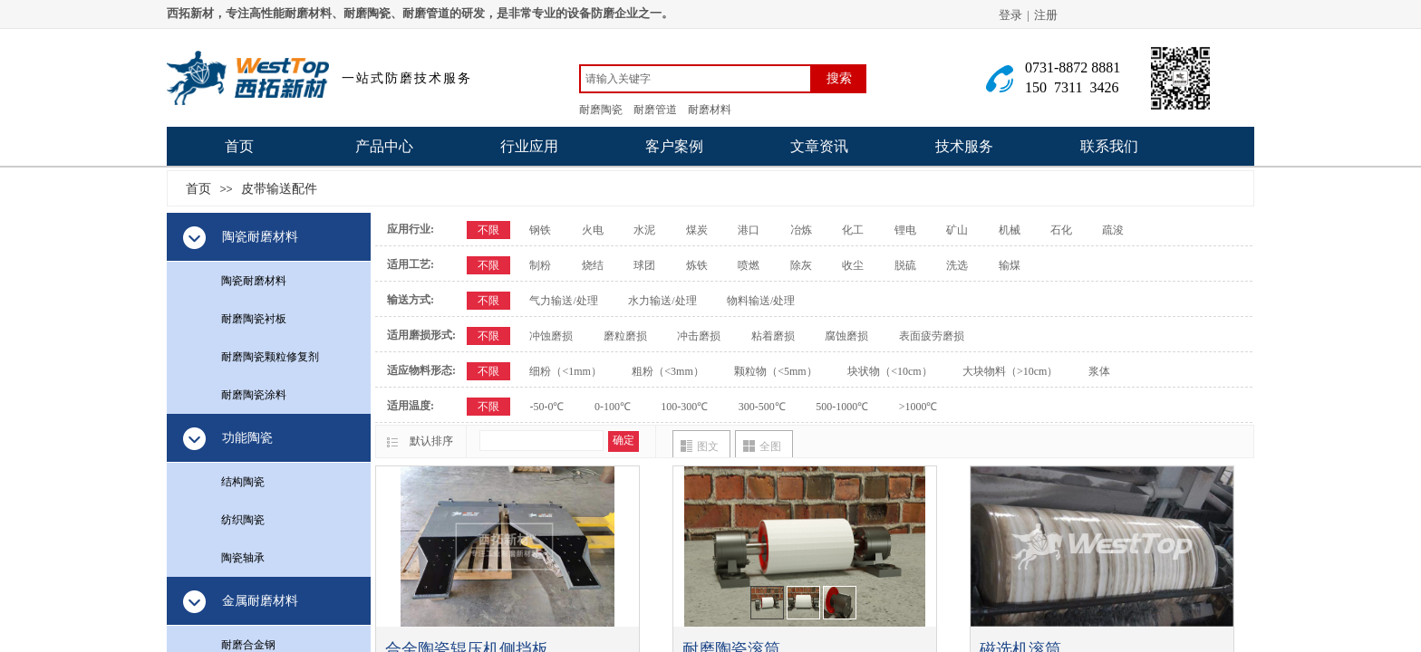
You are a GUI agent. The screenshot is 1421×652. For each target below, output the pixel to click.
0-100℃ (612, 406)
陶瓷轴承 (243, 557)
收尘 (853, 265)
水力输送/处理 (662, 300)
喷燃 (748, 265)
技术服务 (964, 146)
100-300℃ (684, 406)
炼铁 (697, 265)
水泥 (644, 230)
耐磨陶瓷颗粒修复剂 (270, 356)
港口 (748, 230)
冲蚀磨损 (551, 336)
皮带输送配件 (279, 188)
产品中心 (384, 146)
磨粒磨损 (625, 336)
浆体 (1099, 371)
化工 (853, 230)
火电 (593, 230)
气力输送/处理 (563, 300)
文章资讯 (819, 146)
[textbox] (695, 78)
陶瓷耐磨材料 (253, 280)
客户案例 (674, 146)
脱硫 (905, 265)
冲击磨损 (698, 336)
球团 (644, 265)
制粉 (540, 265)
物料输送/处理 (761, 300)
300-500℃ (762, 406)
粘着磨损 (773, 336)
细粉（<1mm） (565, 371)
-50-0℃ (546, 406)
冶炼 (801, 230)
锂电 (905, 230)
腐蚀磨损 (846, 336)
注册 (1046, 15)
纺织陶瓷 (243, 519)
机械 (1009, 230)
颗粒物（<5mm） (775, 371)
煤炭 (697, 230)
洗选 (957, 265)
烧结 (593, 265)
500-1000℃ (842, 406)
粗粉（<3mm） (667, 371)
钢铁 (540, 230)
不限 (488, 230)
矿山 (957, 230)
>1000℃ (918, 406)
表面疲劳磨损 (931, 336)
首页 (239, 146)
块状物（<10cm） (889, 371)
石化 (1061, 230)
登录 (1010, 15)
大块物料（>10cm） (1010, 371)
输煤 (1009, 265)
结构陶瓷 (243, 481)
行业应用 (529, 146)
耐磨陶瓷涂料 (253, 394)
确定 (623, 440)
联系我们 (1109, 146)
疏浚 (1113, 230)
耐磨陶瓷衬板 (253, 318)
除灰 (801, 265)
